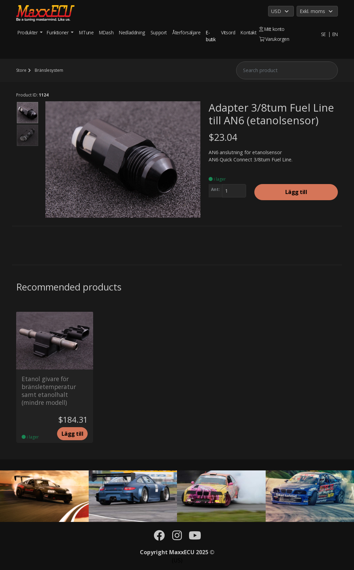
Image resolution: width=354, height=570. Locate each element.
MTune (86, 32)
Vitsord (228, 32)
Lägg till (296, 192)
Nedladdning (132, 32)
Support (159, 32)
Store (21, 70)
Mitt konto (272, 29)
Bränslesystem (49, 70)
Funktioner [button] (58, 32)
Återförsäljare (186, 32)
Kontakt (248, 32)
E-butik (210, 36)
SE (323, 34)
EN (335, 34)
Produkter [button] (28, 32)
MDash (106, 32)
